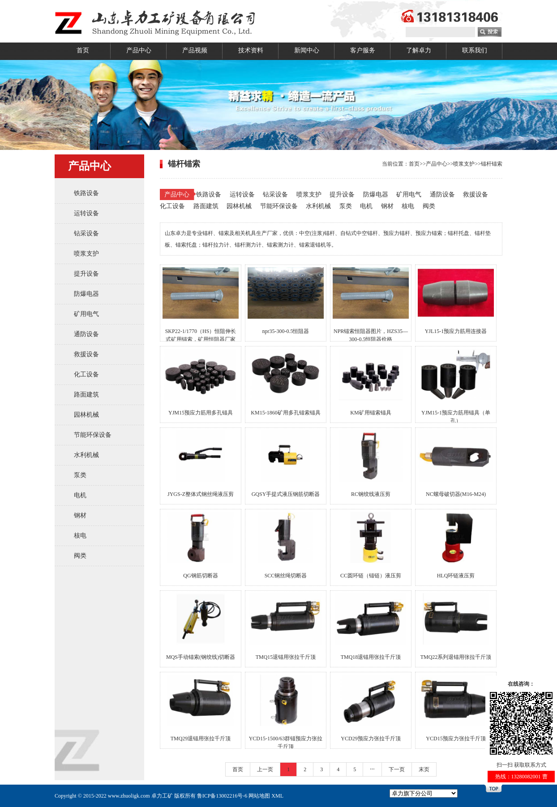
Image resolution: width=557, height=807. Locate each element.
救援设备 (86, 354)
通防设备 (86, 334)
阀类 (80, 555)
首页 (83, 50)
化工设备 (86, 374)
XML (277, 796)
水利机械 (86, 455)
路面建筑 (86, 394)
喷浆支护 (86, 253)
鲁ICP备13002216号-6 (222, 796)
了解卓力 (418, 50)
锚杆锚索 (491, 164)
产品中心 (138, 50)
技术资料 (250, 50)
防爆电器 (86, 293)
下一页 (397, 769)
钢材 (80, 515)
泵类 (80, 475)
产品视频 (194, 50)
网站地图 (259, 796)
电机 (80, 495)
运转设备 (86, 213)
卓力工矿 (162, 796)
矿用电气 (86, 314)
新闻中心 (306, 50)
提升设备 (86, 273)
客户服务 (362, 50)
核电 (80, 535)
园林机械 (86, 414)
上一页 (265, 769)
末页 (424, 769)
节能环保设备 (92, 434)
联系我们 (474, 50)
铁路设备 (86, 193)
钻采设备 (86, 233)
